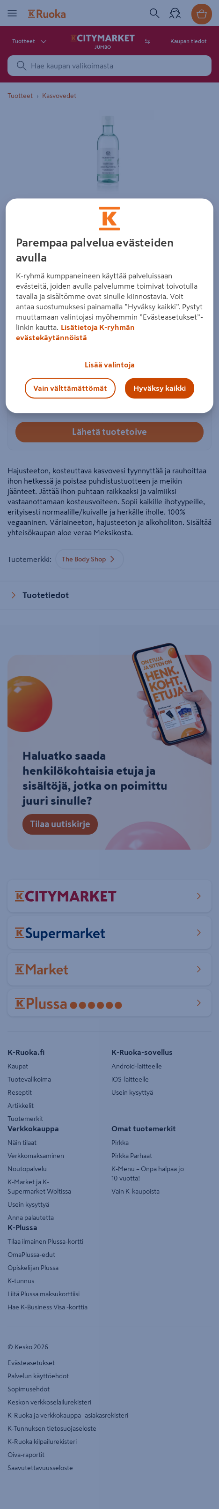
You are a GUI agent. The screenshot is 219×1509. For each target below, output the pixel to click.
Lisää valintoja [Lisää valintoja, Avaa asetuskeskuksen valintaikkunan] (110, 364)
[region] (110, 305)
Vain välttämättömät (70, 388)
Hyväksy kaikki (159, 388)
